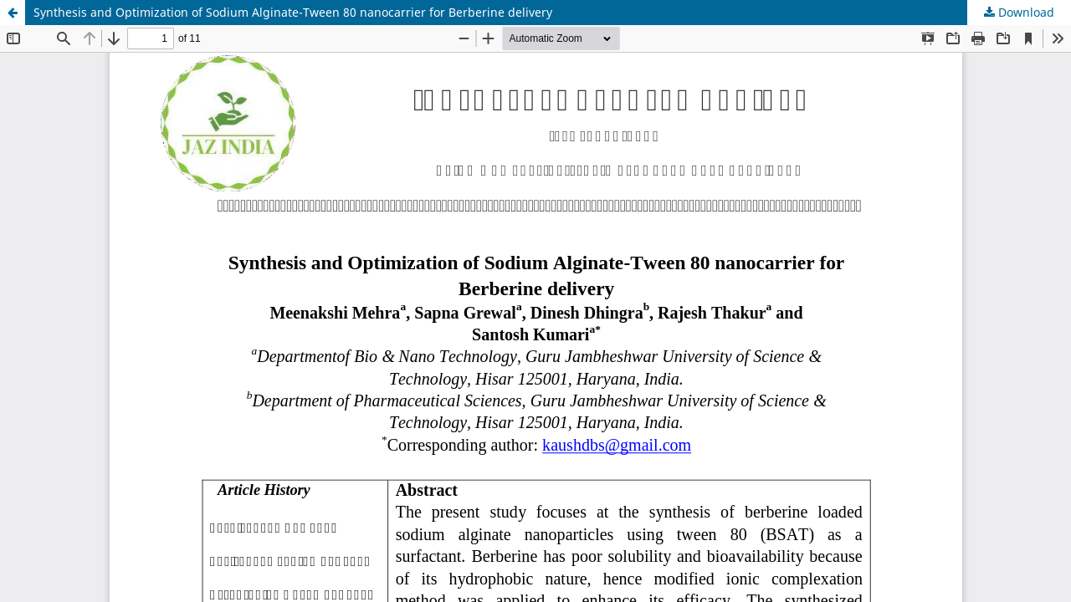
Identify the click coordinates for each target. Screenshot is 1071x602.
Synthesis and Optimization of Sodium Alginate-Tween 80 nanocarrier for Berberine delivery (292, 12)
